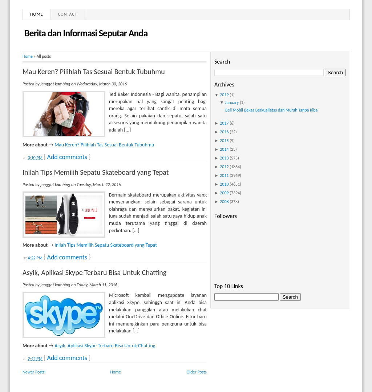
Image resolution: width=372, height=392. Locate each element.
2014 (224, 149)
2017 (224, 123)
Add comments (67, 157)
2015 (224, 140)
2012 (224, 166)
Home (36, 14)
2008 (224, 201)
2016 (224, 131)
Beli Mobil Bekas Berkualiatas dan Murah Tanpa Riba (271, 110)
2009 (224, 192)
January (232, 102)
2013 (224, 158)
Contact (67, 14)
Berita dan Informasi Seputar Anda (85, 33)
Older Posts (197, 372)
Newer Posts (34, 372)
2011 (224, 175)
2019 (224, 94)
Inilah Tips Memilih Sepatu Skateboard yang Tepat (96, 172)
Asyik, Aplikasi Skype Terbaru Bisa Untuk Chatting (94, 272)
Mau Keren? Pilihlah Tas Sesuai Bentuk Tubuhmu (94, 71)
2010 (224, 184)
